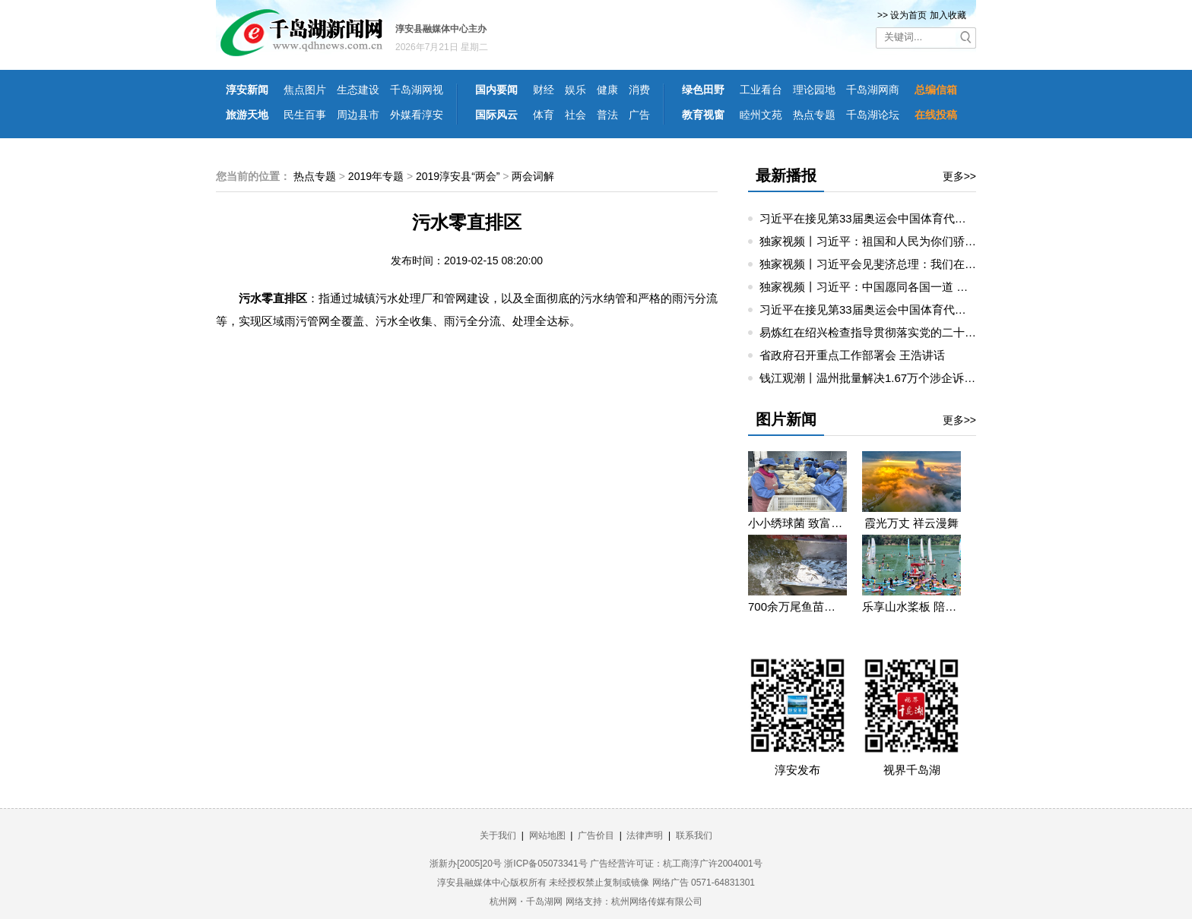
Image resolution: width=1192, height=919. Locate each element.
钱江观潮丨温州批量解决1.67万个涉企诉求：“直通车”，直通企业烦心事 (939, 377)
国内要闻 (496, 90)
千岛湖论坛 (872, 115)
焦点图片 (305, 90)
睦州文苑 (761, 115)
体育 (543, 115)
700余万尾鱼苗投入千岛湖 (797, 606)
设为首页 (908, 15)
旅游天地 (247, 115)
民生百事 (305, 115)
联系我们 (694, 835)
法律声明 (644, 835)
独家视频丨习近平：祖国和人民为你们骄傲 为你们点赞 (897, 241)
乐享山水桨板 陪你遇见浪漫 (911, 606)
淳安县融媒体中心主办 (441, 29)
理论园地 (814, 90)
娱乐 (575, 90)
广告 (639, 115)
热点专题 (814, 115)
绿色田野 (703, 90)
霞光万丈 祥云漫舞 (911, 522)
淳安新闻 (247, 90)
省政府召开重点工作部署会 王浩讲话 (852, 355)
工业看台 (761, 90)
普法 (607, 115)
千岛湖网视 (416, 90)
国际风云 (496, 115)
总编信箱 (936, 90)
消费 (639, 90)
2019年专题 (376, 176)
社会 (575, 115)
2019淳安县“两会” (457, 176)
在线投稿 (936, 115)
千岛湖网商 (872, 90)
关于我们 (498, 835)
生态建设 (358, 90)
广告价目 (596, 835)
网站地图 (547, 835)
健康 (607, 90)
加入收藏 (948, 15)
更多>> (959, 176)
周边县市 (358, 115)
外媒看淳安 (416, 115)
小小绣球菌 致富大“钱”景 (797, 522)
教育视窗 (703, 115)
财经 (543, 90)
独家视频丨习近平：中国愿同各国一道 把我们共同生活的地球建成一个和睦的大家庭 (971, 286)
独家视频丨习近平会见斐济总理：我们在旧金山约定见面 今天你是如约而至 (949, 263)
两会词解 (533, 176)
